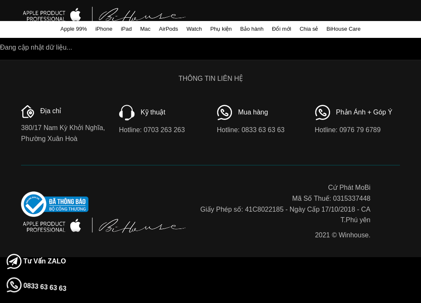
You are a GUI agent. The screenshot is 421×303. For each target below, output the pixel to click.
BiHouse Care (343, 29)
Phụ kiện (221, 29)
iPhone (103, 29)
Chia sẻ (309, 29)
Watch (194, 29)
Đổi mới (281, 29)
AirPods (169, 29)
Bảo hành (252, 29)
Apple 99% (74, 29)
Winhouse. (354, 235)
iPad (126, 29)
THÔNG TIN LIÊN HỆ (211, 78)
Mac (145, 29)
